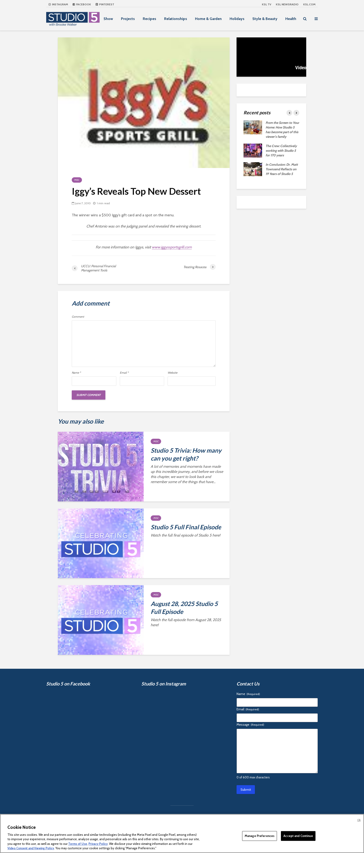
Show (108, 18)
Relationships (175, 18)
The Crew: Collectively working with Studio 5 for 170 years (281, 150)
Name (76, 372)
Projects (128, 18)
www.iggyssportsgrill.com (172, 247)
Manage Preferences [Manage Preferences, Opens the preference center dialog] (259, 836)
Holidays (237, 18)
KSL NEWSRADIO (287, 4)
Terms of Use (77, 844)
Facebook (82, 4)
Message (250, 724)
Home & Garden (208, 18)
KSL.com (309, 4)
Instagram (58, 4)
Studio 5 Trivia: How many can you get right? (186, 454)
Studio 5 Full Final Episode (186, 527)
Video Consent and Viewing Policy (30, 848)
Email (124, 372)
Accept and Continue (298, 836)
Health (290, 18)
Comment (78, 316)
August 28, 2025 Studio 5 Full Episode (184, 607)
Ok (359, 820)
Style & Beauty (264, 18)
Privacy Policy (98, 844)
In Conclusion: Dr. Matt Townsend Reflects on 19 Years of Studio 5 (282, 169)
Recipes (149, 18)
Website (172, 372)
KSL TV (266, 4)
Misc (76, 179)
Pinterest (105, 4)
